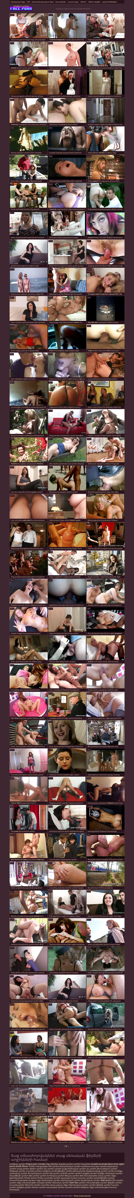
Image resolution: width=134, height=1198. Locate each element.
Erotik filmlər (22, 1166)
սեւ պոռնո (49, 1169)
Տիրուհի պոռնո (33, 1185)
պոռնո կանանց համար (65, 1178)
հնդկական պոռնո (51, 1180)
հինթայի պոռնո (17, 1171)
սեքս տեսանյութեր (26, 1182)
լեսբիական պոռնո (90, 1180)
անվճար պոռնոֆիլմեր (53, 1171)
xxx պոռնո (34, 1176)
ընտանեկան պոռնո (107, 1169)
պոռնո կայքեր (82, 1173)
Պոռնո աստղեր (45, 1178)
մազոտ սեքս (34, 1180)
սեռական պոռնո (113, 1173)
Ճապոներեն (60, 2)
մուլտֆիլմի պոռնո (18, 1176)
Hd (28, 2)
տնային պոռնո (44, 1182)
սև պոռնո (91, 1169)
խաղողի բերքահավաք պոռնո (92, 1171)
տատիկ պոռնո (34, 1171)
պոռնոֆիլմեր (100, 1178)
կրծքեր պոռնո (24, 1187)
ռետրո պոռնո (39, 1187)
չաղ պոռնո (73, 1176)
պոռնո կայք (61, 1169)
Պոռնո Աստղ (30, 1178)
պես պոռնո (101, 1166)
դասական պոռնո (55, 1187)
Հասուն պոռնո (73, 1187)
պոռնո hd (62, 1176)
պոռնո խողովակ (48, 1176)
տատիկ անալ (48, 1185)
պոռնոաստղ (88, 1166)
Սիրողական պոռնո (79, 1185)
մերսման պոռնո (60, 1182)
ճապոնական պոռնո (70, 1166)
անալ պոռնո (104, 1176)
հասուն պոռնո (85, 1178)
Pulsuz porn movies (36, 1164)
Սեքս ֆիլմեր (52, 1164)
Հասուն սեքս (73, 2)
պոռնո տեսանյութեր (89, 1182)
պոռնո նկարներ (82, 1164)
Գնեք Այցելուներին (82, 1196)
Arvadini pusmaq (99, 1164)
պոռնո (12, 1182)
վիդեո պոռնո (36, 1169)
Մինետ (83, 2)
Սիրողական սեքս (18, 2)
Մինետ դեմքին (94, 2)
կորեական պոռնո (76, 1169)
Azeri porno (106, 1180)
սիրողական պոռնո (71, 1180)
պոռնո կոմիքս (115, 1171)
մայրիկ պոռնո (66, 1164)
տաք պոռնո (23, 1169)
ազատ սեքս (62, 1185)
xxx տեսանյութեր (88, 1176)
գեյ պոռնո (55, 1173)
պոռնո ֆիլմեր (107, 1182)
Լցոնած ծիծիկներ (109, 2)
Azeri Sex (74, 1182)
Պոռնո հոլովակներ (38, 1166)
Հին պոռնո (117, 1180)
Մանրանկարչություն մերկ (42, 2)
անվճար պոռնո (21, 6)
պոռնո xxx (70, 1171)
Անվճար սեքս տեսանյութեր (95, 1187)
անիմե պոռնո (67, 1173)
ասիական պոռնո (18, 1173)
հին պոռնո (53, 1166)
